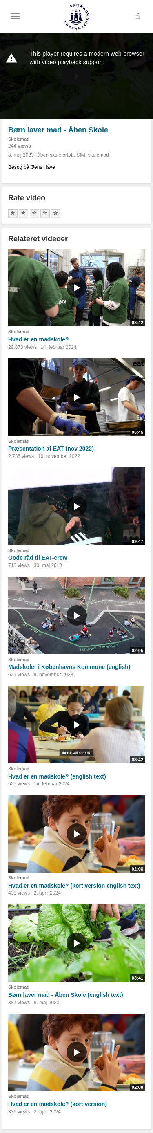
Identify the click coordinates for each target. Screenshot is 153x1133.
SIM (80, 155)
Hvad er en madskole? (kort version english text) (74, 885)
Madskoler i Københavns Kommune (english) (69, 667)
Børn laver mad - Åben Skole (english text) (65, 995)
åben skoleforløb (56, 155)
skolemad (98, 155)
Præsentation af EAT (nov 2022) (51, 448)
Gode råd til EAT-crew (37, 557)
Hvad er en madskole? (38, 339)
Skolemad (18, 139)
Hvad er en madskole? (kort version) (57, 1104)
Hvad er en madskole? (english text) (57, 776)
